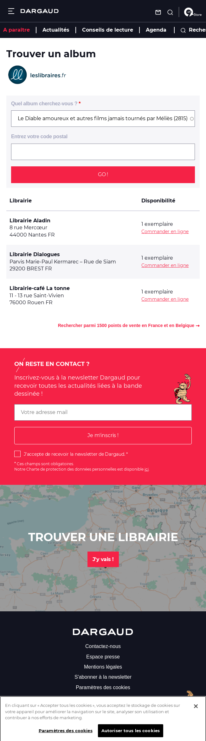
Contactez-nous (103, 646)
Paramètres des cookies (103, 687)
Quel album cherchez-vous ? (44, 103)
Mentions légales (103, 667)
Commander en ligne (165, 231)
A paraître (16, 30)
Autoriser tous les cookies (130, 734)
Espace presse (103, 656)
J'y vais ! (103, 559)
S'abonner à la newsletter (103, 677)
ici (147, 469)
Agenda (156, 30)
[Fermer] (196, 710)
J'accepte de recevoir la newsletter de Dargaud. (74, 454)
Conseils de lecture (107, 30)
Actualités (55, 30)
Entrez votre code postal (39, 136)
